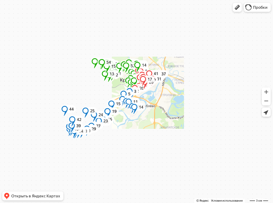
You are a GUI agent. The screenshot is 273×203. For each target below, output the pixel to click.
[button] (237, 7)
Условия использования (227, 200)
